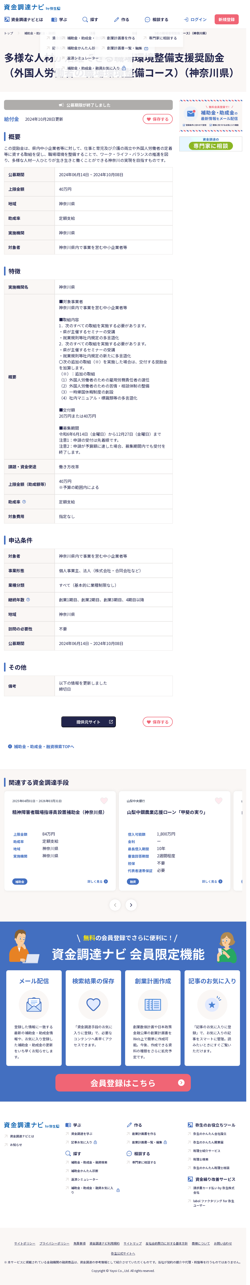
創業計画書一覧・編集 (147, 1142)
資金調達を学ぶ (81, 1133)
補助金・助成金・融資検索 (42, 33)
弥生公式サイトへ (123, 1253)
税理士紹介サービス (206, 1150)
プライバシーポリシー (54, 1243)
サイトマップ (133, 1243)
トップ (8, 33)
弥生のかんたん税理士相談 (211, 1168)
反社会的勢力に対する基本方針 (167, 1243)
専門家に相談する (144, 1162)
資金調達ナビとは (23, 19)
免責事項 (79, 1243)
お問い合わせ (223, 1243)
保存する (161, 119)
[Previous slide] (115, 905)
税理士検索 (200, 1159)
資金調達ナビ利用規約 (105, 1243)
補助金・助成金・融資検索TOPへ (44, 746)
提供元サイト (88, 722)
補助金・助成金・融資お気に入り (92, 1190)
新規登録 (227, 19)
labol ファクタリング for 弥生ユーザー (213, 1203)
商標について (201, 1243)
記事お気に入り (81, 1142)
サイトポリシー (24, 1243)
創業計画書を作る (144, 1133)
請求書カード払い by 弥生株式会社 (213, 1190)
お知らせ (16, 1144)
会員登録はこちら (137, 1082)
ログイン (199, 19)
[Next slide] (131, 905)
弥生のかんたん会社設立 (209, 1133)
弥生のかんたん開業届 (208, 1142)
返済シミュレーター (84, 1179)
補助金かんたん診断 (84, 1171)
